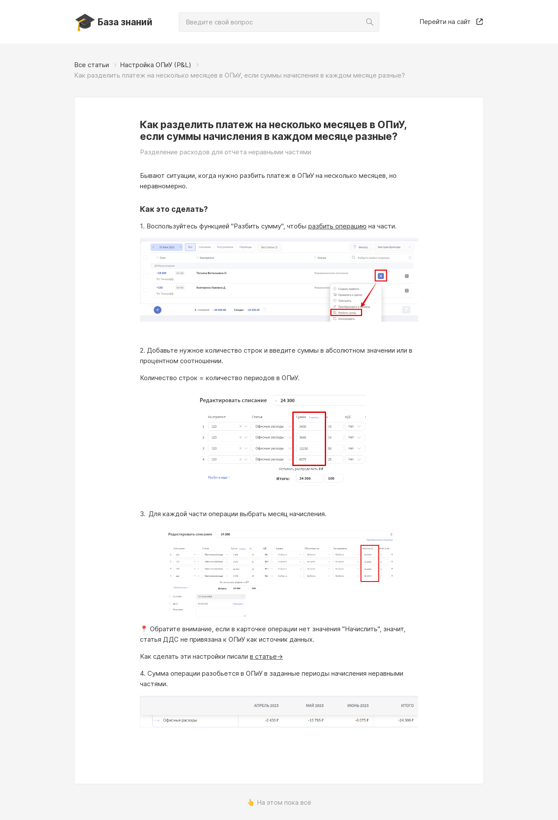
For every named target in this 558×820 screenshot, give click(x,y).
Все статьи (91, 65)
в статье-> (266, 656)
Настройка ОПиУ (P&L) (155, 65)
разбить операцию (337, 226)
